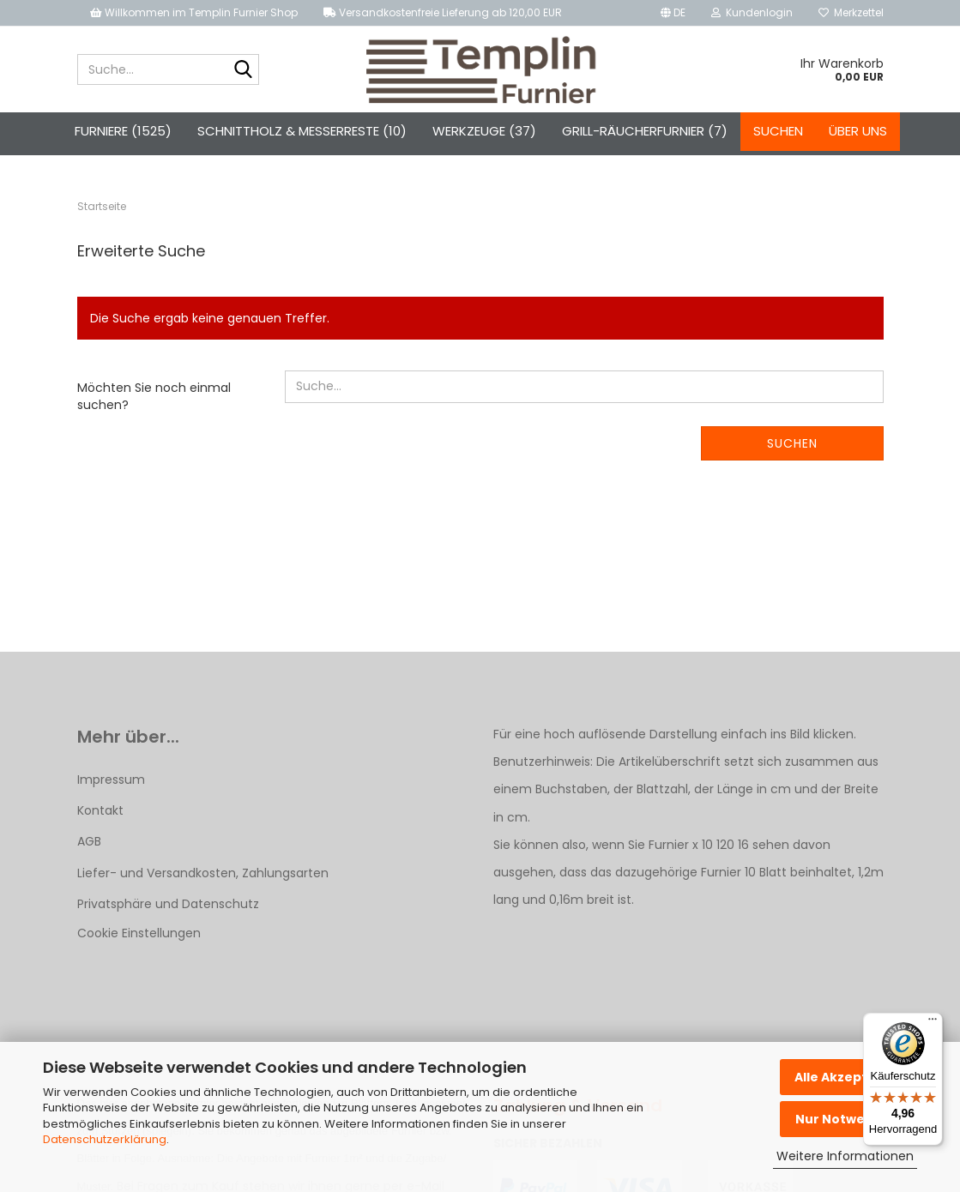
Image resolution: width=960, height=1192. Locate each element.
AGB (89, 841)
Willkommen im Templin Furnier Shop (194, 12)
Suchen (778, 131)
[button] (673, 13)
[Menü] (932, 1023)
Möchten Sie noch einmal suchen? (154, 396)
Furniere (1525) (123, 131)
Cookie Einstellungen (139, 933)
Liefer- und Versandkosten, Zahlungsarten (203, 873)
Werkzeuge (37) (484, 131)
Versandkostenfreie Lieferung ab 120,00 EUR (442, 12)
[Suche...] (242, 70)
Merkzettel (851, 12)
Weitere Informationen (845, 1156)
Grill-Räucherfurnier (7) (645, 131)
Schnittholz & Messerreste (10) (302, 131)
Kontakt (100, 810)
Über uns (858, 131)
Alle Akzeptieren (848, 1077)
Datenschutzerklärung (104, 1139)
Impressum (111, 779)
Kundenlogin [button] (752, 12)
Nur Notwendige (849, 1119)
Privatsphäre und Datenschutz (168, 903)
